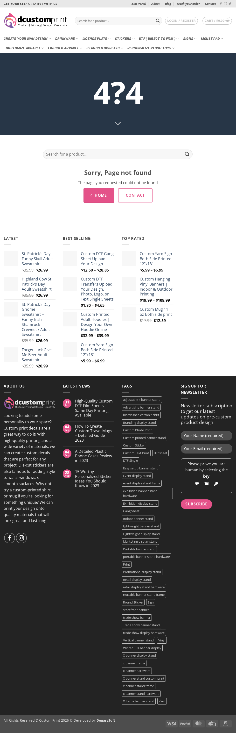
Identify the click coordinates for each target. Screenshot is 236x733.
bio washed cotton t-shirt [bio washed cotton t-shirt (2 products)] (141, 415)
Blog (168, 4)
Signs (190, 38)
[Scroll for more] (118, 124)
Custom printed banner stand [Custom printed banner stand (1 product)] (144, 438)
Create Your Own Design (27, 38)
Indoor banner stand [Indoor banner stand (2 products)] (138, 519)
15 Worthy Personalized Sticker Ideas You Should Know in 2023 (93, 478)
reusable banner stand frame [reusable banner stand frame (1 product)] (144, 594)
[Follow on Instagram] (225, 4)
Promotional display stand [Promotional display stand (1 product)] (142, 572)
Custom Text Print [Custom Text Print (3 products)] (136, 453)
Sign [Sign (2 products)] (151, 602)
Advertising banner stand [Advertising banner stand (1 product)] (141, 407)
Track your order (188, 4)
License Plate (97, 38)
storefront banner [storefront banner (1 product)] (136, 610)
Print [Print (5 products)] (126, 564)
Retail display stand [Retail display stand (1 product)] (137, 579)
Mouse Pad (212, 38)
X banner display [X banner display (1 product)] (149, 648)
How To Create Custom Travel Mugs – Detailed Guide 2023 (93, 433)
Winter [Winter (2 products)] (128, 648)
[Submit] (158, 21)
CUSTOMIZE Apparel (25, 48)
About (155, 4)
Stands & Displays (104, 48)
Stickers (125, 38)
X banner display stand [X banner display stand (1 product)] (139, 655)
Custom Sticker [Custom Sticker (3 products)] (134, 445)
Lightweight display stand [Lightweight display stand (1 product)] (141, 534)
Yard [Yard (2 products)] (162, 701)
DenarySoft (106, 720)
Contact (210, 4)
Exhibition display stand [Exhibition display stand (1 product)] (140, 503)
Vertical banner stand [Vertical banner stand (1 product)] (138, 640)
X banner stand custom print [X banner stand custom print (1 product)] (143, 678)
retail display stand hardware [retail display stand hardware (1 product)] (144, 587)
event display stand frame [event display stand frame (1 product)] (141, 483)
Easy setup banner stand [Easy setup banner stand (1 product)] (141, 468)
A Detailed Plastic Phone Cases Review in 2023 (93, 456)
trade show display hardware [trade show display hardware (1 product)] (144, 633)
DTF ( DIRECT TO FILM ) (159, 38)
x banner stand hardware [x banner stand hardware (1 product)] (141, 693)
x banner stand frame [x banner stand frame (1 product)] (138, 686)
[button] (181, 21)
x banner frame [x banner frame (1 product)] (134, 663)
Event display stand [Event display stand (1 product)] (137, 476)
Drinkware (66, 38)
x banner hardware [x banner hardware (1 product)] (136, 670)
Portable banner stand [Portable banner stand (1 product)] (139, 549)
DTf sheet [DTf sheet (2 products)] (160, 453)
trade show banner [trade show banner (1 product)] (136, 617)
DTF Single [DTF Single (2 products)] (130, 460)
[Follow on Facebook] (220, 4)
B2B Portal (139, 4)
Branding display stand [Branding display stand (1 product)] (139, 422)
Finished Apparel (65, 48)
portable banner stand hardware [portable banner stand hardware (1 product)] (146, 556)
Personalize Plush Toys (151, 48)
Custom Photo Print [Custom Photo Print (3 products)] (137, 430)
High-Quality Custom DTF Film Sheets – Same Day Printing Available (94, 408)
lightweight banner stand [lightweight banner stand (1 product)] (141, 526)
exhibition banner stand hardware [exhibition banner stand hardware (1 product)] (140, 493)
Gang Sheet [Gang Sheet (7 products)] (131, 511)
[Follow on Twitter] (230, 4)
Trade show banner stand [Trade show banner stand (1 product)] (141, 625)
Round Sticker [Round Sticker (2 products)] (133, 602)
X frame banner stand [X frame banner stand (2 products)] (138, 701)
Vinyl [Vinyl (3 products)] (161, 640)
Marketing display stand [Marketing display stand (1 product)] (140, 541)
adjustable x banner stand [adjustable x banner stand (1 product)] (141, 399)
